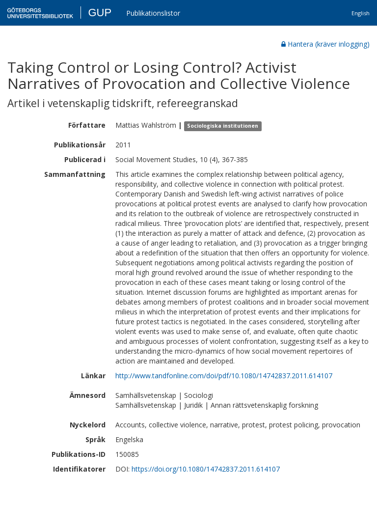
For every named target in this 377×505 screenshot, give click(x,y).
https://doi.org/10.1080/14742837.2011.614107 (206, 469)
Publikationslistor (153, 13)
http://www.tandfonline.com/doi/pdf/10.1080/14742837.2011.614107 (223, 375)
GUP (99, 12)
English (360, 13)
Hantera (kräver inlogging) (325, 44)
